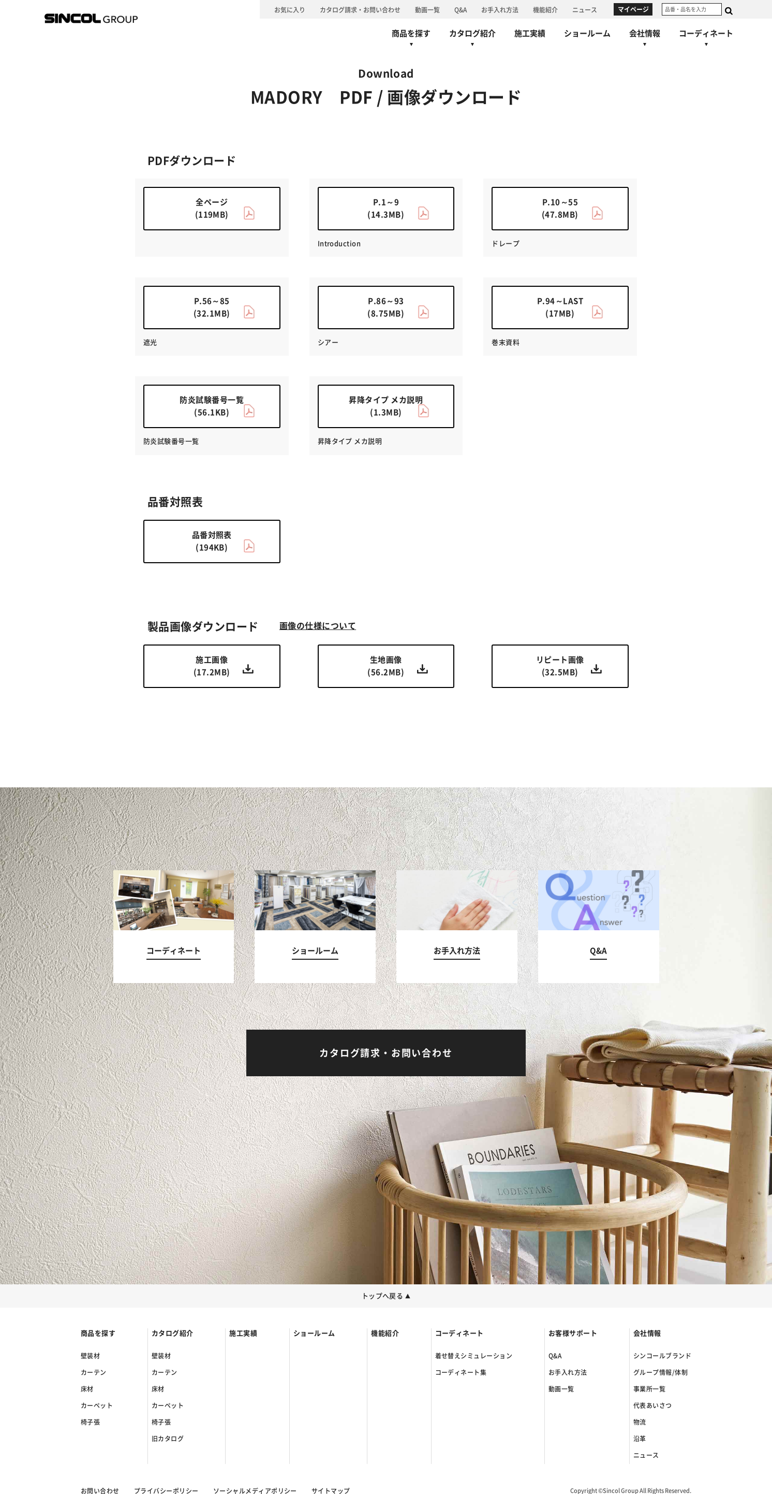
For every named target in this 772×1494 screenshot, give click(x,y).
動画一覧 (561, 1389)
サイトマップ (330, 1491)
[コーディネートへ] (173, 927)
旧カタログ (168, 1439)
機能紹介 (385, 1333)
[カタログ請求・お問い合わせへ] (360, 9)
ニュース (646, 1455)
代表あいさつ (652, 1405)
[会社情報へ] (644, 40)
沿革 (639, 1439)
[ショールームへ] (587, 33)
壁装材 (90, 1356)
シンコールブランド (662, 1356)
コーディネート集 (461, 1372)
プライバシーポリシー (166, 1491)
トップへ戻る (386, 1296)
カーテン (94, 1372)
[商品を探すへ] (411, 40)
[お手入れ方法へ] (499, 9)
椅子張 (90, 1422)
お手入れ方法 (567, 1372)
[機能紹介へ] (545, 9)
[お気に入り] (289, 9)
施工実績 (243, 1333)
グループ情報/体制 (660, 1372)
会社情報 (647, 1333)
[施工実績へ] (529, 33)
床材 (87, 1389)
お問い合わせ (100, 1491)
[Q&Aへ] (460, 9)
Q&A (554, 1356)
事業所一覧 (649, 1389)
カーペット (97, 1405)
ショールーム (314, 1333)
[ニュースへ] (584, 9)
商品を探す (98, 1333)
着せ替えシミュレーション (474, 1356)
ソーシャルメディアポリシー (255, 1491)
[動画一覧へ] (427, 9)
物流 (639, 1422)
